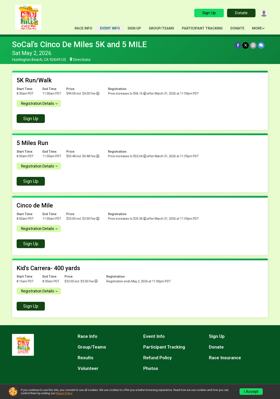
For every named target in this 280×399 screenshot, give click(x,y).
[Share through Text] (261, 45)
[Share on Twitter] (245, 45)
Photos (150, 368)
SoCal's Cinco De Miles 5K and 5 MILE (79, 44)
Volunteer (88, 368)
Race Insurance (225, 357)
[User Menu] (264, 13)
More (257, 28)
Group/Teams (161, 28)
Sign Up (209, 12)
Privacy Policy (64, 393)
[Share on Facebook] (238, 45)
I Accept (251, 391)
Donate (241, 12)
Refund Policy (157, 357)
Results (85, 357)
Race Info (83, 28)
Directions (82, 59)
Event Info (110, 28)
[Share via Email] (253, 45)
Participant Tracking (202, 28)
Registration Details (37, 103)
